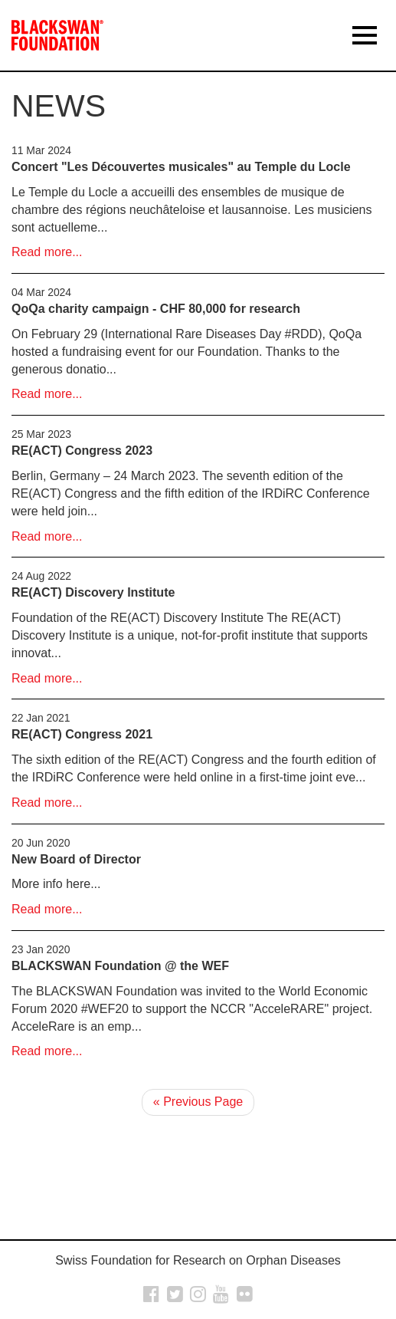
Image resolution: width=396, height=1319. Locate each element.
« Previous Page (198, 1101)
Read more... (46, 251)
